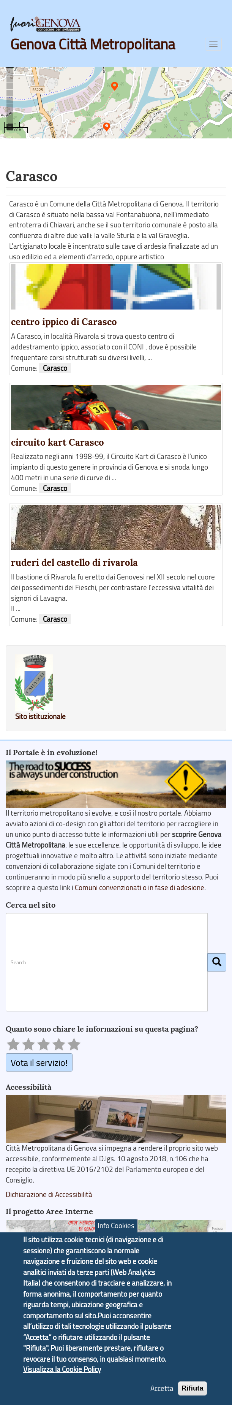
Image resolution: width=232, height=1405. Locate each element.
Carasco (55, 368)
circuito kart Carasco (57, 442)
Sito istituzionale (40, 716)
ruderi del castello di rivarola (74, 562)
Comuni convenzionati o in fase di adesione (139, 887)
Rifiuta (192, 1391)
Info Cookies (116, 1229)
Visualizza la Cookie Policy (62, 1373)
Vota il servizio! (39, 1062)
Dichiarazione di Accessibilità (49, 1194)
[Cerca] (216, 962)
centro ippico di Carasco (64, 322)
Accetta (162, 1392)
